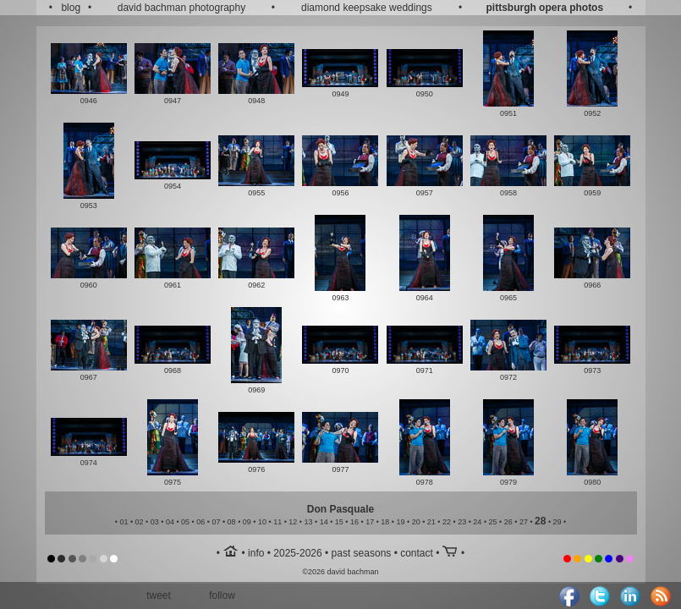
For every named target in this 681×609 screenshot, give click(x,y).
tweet (158, 595)
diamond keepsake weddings (366, 8)
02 (139, 522)
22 (446, 522)
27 (523, 522)
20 (416, 522)
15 (339, 522)
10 (262, 522)
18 (385, 522)
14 (324, 522)
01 (123, 522)
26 (508, 522)
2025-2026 (297, 553)
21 (431, 522)
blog (70, 8)
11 (277, 522)
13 (308, 522)
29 (557, 522)
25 (493, 522)
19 (401, 522)
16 (354, 522)
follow (222, 595)
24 (477, 522)
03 (155, 522)
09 (247, 522)
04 (170, 522)
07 (215, 522)
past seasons (362, 553)
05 (185, 522)
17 (369, 522)
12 (292, 522)
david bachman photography (181, 8)
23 (462, 522)
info (256, 553)
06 (200, 522)
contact (416, 553)
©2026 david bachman (340, 572)
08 (232, 522)
